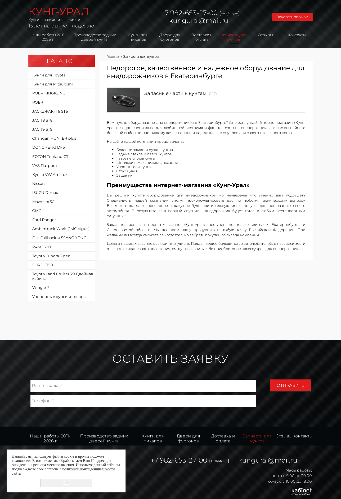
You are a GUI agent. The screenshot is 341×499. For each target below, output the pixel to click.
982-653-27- (189, 13)
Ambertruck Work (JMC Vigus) (61, 229)
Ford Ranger (44, 220)
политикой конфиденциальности (88, 469)
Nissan (38, 183)
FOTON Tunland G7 (50, 156)
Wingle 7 (40, 287)
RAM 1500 (41, 247)
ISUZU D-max (45, 192)
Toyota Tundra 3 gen (51, 256)
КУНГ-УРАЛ (58, 11)
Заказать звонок (292, 17)
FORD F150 (42, 265)
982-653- (174, 460)
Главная (113, 56)
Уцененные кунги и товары (59, 296)
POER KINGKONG (48, 93)
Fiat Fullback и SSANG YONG (59, 238)
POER (37, 102)
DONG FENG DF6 (48, 147)
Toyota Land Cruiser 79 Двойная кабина (62, 276)
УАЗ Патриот (44, 165)
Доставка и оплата (202, 37)
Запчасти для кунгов (234, 37)
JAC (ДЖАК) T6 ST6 (50, 111)
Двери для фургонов (169, 37)
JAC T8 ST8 (42, 120)
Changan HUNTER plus (54, 138)
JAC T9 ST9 (42, 129)
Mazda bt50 (43, 202)
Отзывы (265, 35)
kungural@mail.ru (198, 21)
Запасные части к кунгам (175, 93)
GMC (36, 211)
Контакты (297, 35)
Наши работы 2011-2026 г (47, 37)
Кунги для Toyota (49, 75)
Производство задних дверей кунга (94, 37)
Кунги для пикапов (138, 37)
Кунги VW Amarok (50, 174)
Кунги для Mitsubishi (52, 84)
